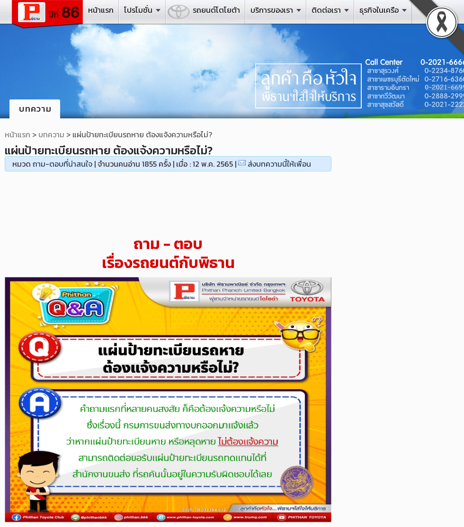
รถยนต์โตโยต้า (216, 10)
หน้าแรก (101, 10)
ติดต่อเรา (326, 10)
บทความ (51, 134)
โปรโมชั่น (138, 10)
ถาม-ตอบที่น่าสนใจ (62, 164)
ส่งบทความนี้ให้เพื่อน (279, 164)
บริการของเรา (271, 10)
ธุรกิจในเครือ (379, 10)
